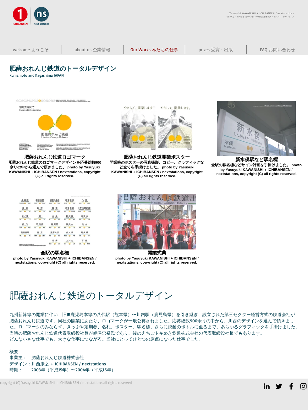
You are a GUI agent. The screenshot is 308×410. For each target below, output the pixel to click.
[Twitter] (279, 386)
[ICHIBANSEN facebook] (291, 386)
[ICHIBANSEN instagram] (303, 386)
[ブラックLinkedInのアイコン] (266, 386)
